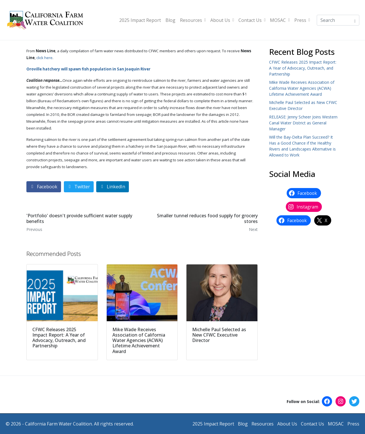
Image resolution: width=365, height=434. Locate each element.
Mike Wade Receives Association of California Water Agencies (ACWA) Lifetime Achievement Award (301, 88)
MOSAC (280, 20)
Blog (170, 20)
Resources (193, 20)
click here (44, 57)
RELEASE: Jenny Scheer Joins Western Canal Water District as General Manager (303, 123)
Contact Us (251, 20)
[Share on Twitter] (79, 186)
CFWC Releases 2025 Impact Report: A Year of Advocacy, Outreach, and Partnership (302, 68)
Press (302, 20)
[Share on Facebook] (43, 186)
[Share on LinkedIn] (112, 186)
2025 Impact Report (140, 20)
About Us (222, 20)
